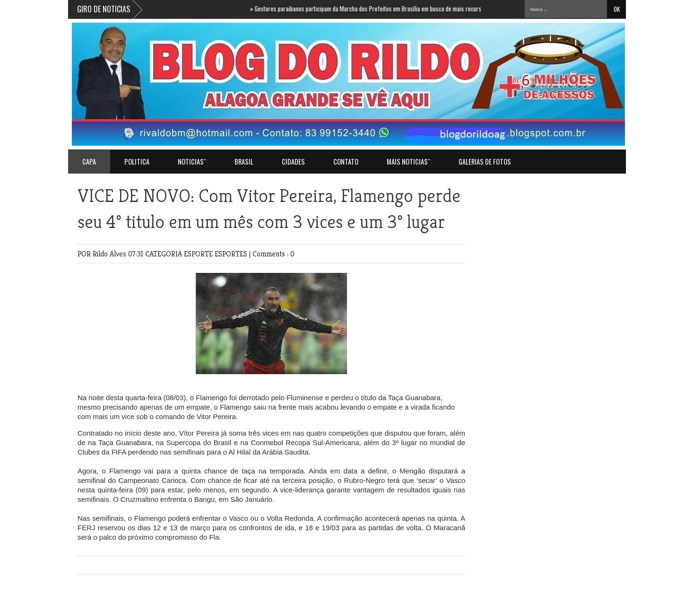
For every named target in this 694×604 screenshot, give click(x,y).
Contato (345, 161)
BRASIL (243, 161)
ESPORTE (199, 254)
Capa (89, 161)
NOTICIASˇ (192, 161)
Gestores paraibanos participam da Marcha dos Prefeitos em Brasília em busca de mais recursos (371, 8)
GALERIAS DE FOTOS (485, 161)
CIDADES (293, 161)
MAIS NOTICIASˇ (408, 161)
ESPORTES (232, 254)
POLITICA (136, 161)
